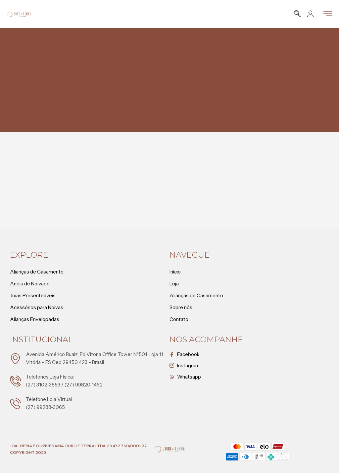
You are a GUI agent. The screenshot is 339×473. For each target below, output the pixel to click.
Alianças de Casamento (37, 272)
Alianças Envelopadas (34, 319)
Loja (176, 283)
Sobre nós (181, 307)
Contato (179, 319)
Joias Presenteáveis (33, 295)
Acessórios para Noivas (36, 307)
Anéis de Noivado (30, 283)
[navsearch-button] (297, 14)
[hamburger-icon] (327, 14)
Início (175, 272)
